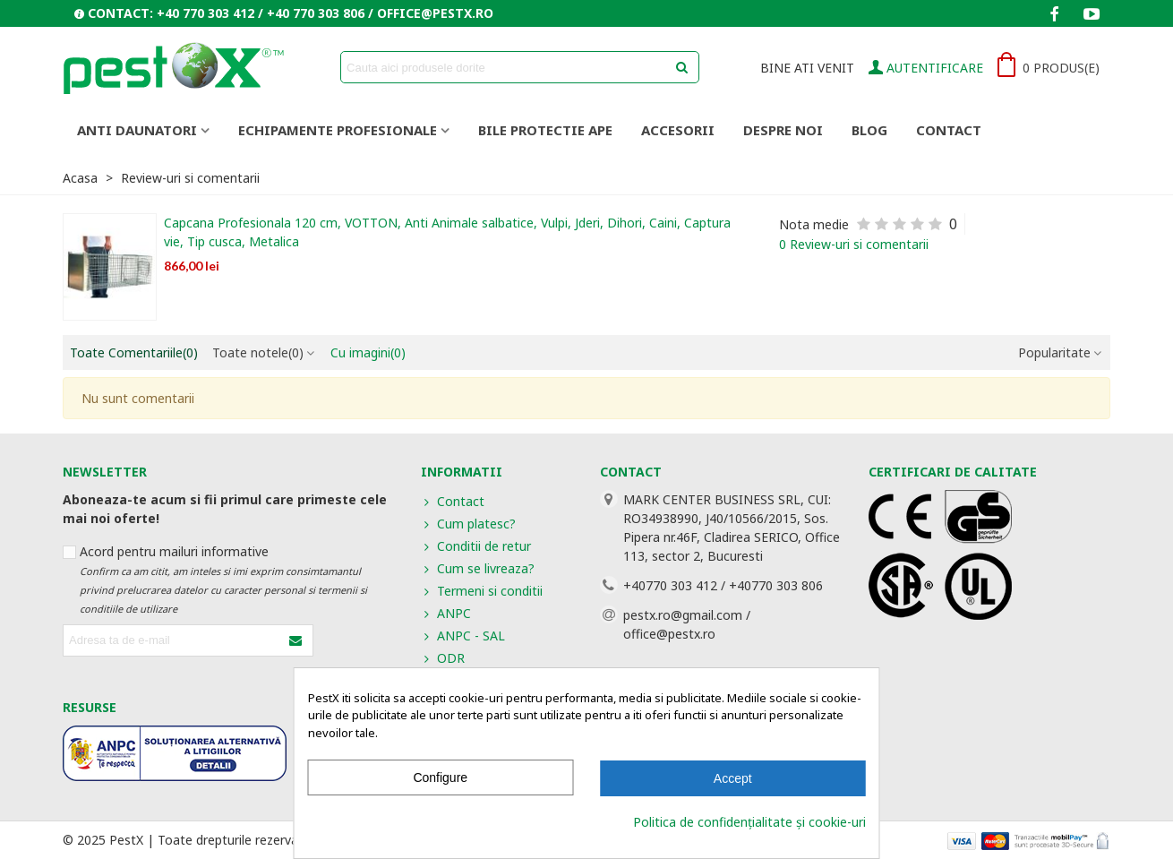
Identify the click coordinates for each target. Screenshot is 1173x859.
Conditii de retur (476, 546)
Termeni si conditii (482, 590)
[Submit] (296, 640)
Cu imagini (368, 352)
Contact (948, 130)
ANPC (446, 613)
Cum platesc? (468, 523)
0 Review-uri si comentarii (854, 244)
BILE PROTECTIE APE (545, 130)
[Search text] (505, 67)
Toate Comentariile (134, 352)
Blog (869, 130)
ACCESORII (678, 130)
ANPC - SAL (463, 635)
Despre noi (783, 130)
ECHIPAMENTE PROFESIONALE (337, 130)
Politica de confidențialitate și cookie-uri (749, 821)
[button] (283, 13)
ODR (443, 658)
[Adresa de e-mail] (172, 640)
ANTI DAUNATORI (137, 130)
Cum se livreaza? (478, 568)
